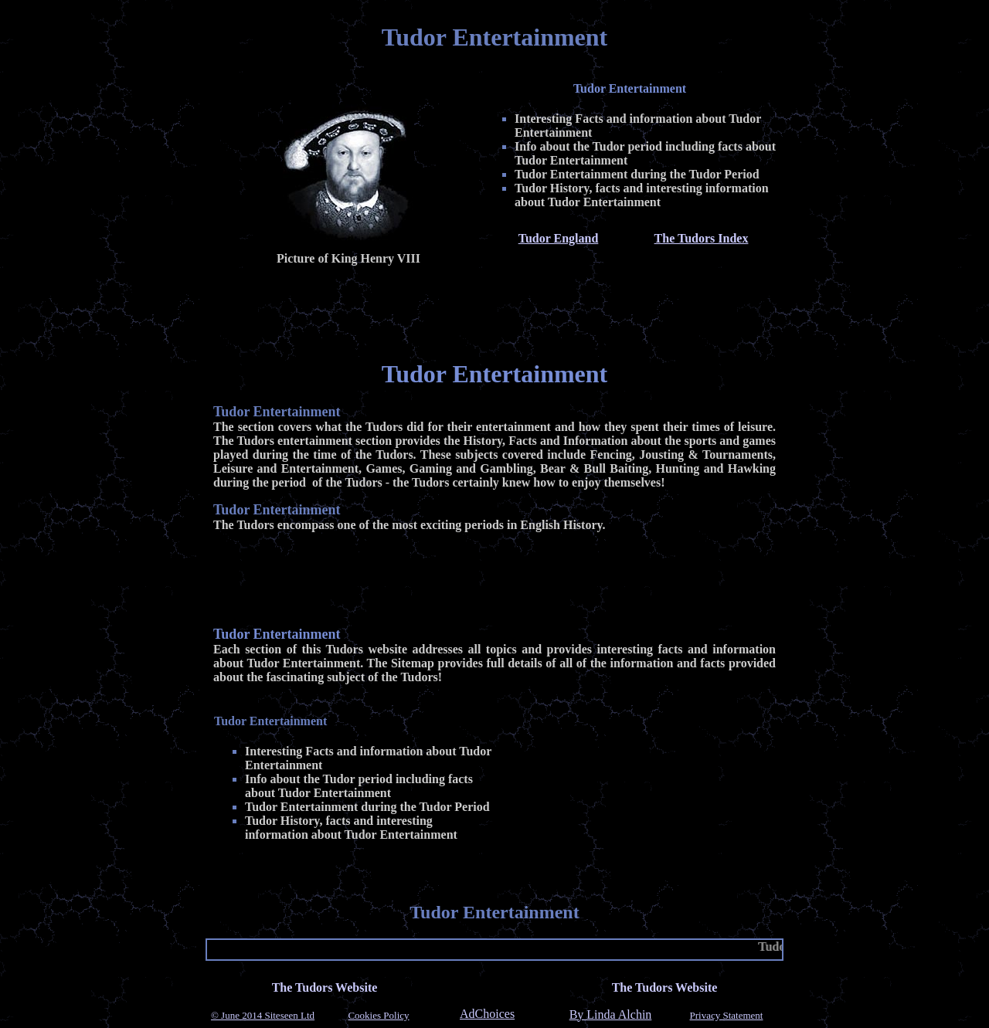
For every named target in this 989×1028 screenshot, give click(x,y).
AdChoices (487, 1014)
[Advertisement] (494, 309)
